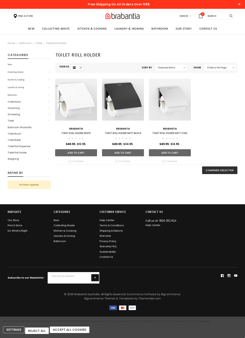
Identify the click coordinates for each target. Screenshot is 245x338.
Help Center (107, 221)
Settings (15, 332)
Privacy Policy (108, 242)
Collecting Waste (16, 73)
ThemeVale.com (149, 300)
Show (197, 69)
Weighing (13, 160)
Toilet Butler (14, 141)
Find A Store (15, 227)
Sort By (147, 69)
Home (11, 44)
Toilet (38, 44)
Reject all (40, 332)
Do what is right (17, 232)
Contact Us (106, 258)
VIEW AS (64, 68)
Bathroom (25, 44)
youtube (235, 277)
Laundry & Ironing (16, 89)
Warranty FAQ (108, 248)
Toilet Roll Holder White (76, 134)
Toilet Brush (14, 135)
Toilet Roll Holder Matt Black (123, 134)
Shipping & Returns (111, 232)
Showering (14, 115)
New (10, 66)
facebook (222, 276)
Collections (14, 103)
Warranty (105, 237)
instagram (228, 276)
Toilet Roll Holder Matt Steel (170, 134)
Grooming (14, 109)
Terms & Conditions (112, 227)
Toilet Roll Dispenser (19, 147)
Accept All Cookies (75, 332)
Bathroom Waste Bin (20, 128)
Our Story (13, 221)
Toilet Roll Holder (56, 44)
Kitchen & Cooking (16, 81)
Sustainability (108, 253)
